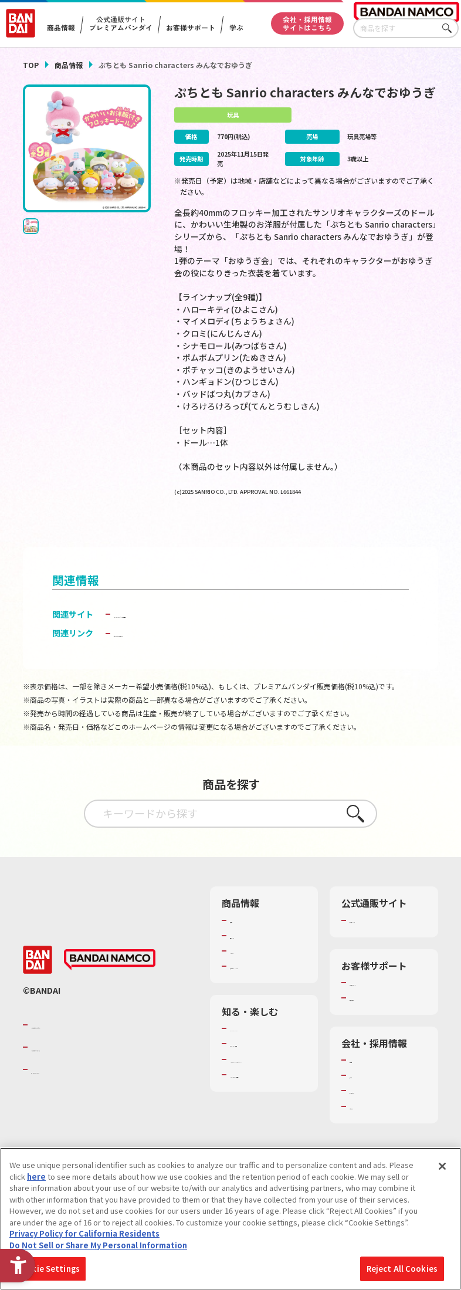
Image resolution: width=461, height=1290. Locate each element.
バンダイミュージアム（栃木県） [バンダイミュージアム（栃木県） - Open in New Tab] (268, 1129)
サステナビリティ (380, 1108)
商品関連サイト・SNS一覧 (268, 989)
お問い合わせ (372, 1124)
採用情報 (365, 1093)
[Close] (442, 1166)
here (36, 1176)
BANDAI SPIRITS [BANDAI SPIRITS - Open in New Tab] (67, 1092)
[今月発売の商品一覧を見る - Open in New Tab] (374, 531)
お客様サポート (190, 27)
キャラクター (252, 968)
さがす (449, 28)
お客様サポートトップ (388, 1000)
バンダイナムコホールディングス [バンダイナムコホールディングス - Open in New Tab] (101, 1070)
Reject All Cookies (402, 1268)
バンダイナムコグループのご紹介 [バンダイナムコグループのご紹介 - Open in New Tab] (101, 1047)
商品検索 (245, 938)
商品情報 (69, 65)
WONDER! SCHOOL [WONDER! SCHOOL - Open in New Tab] (263, 1057)
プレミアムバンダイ (384, 938)
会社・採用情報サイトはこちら (307, 23)
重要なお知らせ (376, 1015)
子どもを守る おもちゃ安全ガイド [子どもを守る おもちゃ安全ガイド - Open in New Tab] (176, 651)
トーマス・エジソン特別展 (268, 1077)
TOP (31, 65)
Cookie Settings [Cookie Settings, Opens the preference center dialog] (48, 1268)
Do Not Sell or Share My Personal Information (98, 1245)
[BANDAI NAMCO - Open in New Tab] (109, 983)
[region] (230, 1218)
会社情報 (365, 1078)
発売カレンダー (256, 953)
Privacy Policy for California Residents (84, 1233)
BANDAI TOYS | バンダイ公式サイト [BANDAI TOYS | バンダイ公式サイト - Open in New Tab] (181, 632)
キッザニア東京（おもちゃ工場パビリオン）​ (268, 1104)
